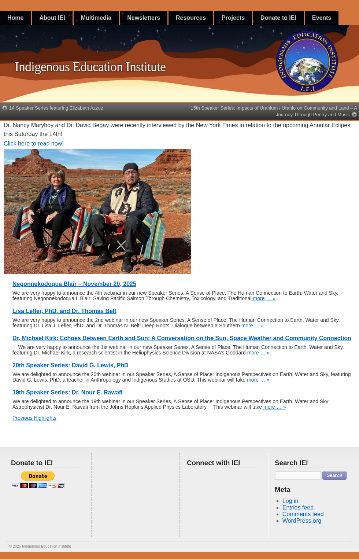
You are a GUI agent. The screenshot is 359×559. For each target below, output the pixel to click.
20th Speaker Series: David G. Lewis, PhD (70, 365)
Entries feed (298, 507)
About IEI (52, 18)
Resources (191, 18)
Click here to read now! (34, 143)
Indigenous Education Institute (90, 66)
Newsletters (143, 18)
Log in (290, 501)
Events (321, 18)
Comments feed (303, 514)
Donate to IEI (278, 18)
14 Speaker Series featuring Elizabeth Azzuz (56, 108)
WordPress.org (301, 521)
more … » (263, 298)
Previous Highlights (34, 418)
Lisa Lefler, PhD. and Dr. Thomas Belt (64, 311)
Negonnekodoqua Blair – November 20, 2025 (74, 284)
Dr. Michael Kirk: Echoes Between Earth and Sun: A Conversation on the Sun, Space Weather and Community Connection (181, 338)
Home (15, 18)
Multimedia (96, 18)
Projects (233, 18)
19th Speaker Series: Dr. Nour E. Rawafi (67, 392)
